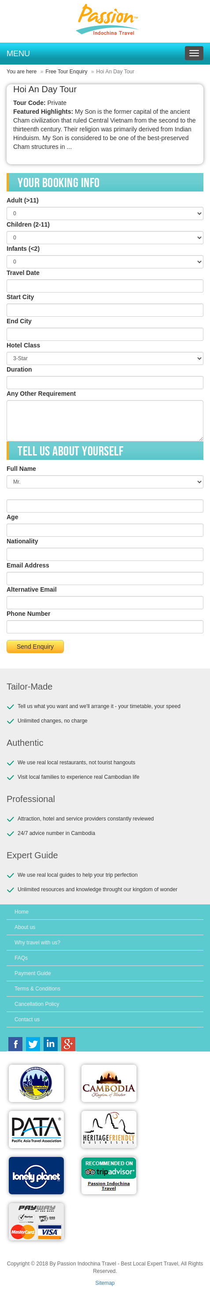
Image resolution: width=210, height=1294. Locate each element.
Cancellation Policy (37, 1004)
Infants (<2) (23, 248)
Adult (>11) (23, 200)
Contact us (27, 1019)
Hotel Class (23, 345)
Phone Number (29, 613)
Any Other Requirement (41, 393)
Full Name (21, 468)
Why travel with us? (37, 943)
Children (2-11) (28, 224)
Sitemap (104, 1283)
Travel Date (23, 272)
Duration (19, 369)
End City (19, 321)
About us (25, 927)
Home (22, 912)
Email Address (28, 565)
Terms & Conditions (37, 989)
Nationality (22, 541)
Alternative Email (32, 589)
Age (12, 516)
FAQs (21, 958)
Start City (20, 296)
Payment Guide (33, 973)
